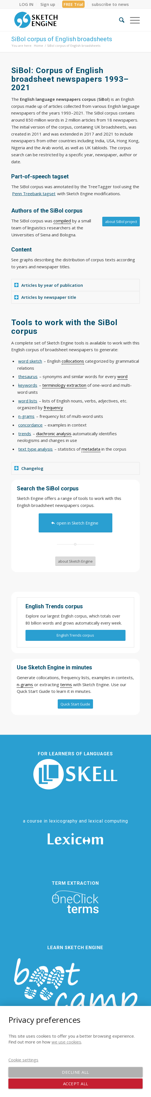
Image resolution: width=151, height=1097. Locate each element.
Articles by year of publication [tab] (48, 285)
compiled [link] (62, 220)
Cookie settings (23, 1060)
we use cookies (66, 1042)
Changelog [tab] (28, 468)
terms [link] (66, 684)
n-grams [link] (25, 684)
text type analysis (35, 449)
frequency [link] (53, 407)
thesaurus (28, 376)
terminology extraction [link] (64, 385)
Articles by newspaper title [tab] (45, 297)
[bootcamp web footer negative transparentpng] (75, 991)
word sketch (30, 361)
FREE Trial (73, 4)
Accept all (75, 1083)
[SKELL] (75, 774)
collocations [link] (73, 361)
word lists (27, 401)
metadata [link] (91, 449)
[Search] (118, 20)
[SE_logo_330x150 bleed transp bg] (62, 20)
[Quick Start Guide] (75, 704)
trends (24, 433)
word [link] (122, 376)
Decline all (75, 1072)
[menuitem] (26, 4)
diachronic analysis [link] (53, 433)
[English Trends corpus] (75, 635)
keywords (27, 385)
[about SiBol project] (121, 221)
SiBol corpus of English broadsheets (61, 39)
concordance (30, 425)
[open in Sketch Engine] (75, 522)
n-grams (26, 416)
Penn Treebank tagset (33, 193)
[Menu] (132, 20)
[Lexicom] (75, 839)
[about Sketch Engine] (75, 561)
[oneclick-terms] (75, 902)
